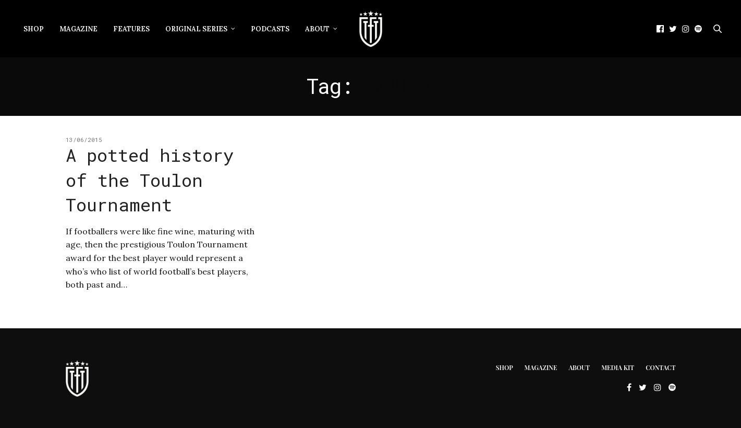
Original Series (196, 29)
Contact (660, 367)
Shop (33, 29)
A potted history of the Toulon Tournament (150, 179)
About (317, 29)
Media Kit (617, 367)
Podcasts (270, 29)
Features (131, 29)
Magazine (78, 29)
